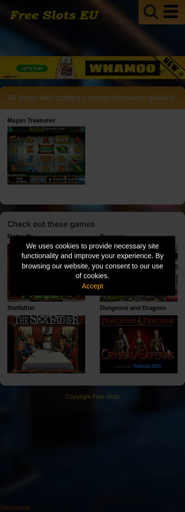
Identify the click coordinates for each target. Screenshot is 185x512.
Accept (92, 285)
